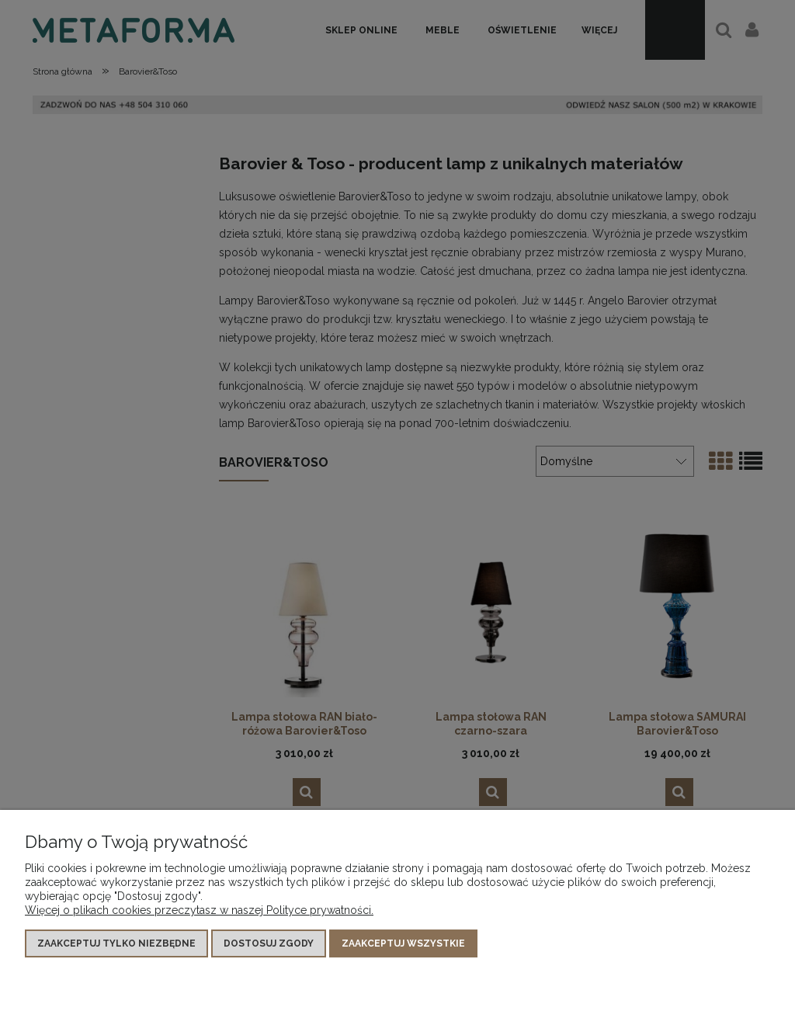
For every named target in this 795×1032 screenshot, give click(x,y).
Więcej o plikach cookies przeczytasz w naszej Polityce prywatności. (199, 910)
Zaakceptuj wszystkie (403, 943)
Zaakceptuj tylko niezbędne (116, 943)
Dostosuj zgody (269, 943)
